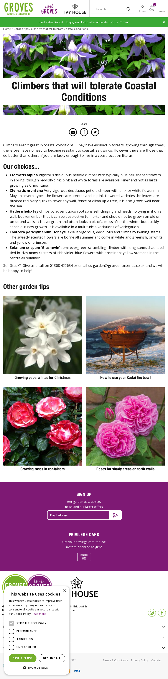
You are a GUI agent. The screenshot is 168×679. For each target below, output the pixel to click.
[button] (37, 667)
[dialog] (36, 630)
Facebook (84, 132)
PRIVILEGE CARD (84, 534)
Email (73, 132)
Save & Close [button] (22, 658)
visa (76, 671)
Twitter (95, 132)
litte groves (49, 8)
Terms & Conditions (115, 660)
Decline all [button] (52, 658)
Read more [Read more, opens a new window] (39, 614)
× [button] (64, 591)
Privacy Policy (139, 660)
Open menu (163, 9)
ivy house (75, 8)
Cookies (156, 660)
